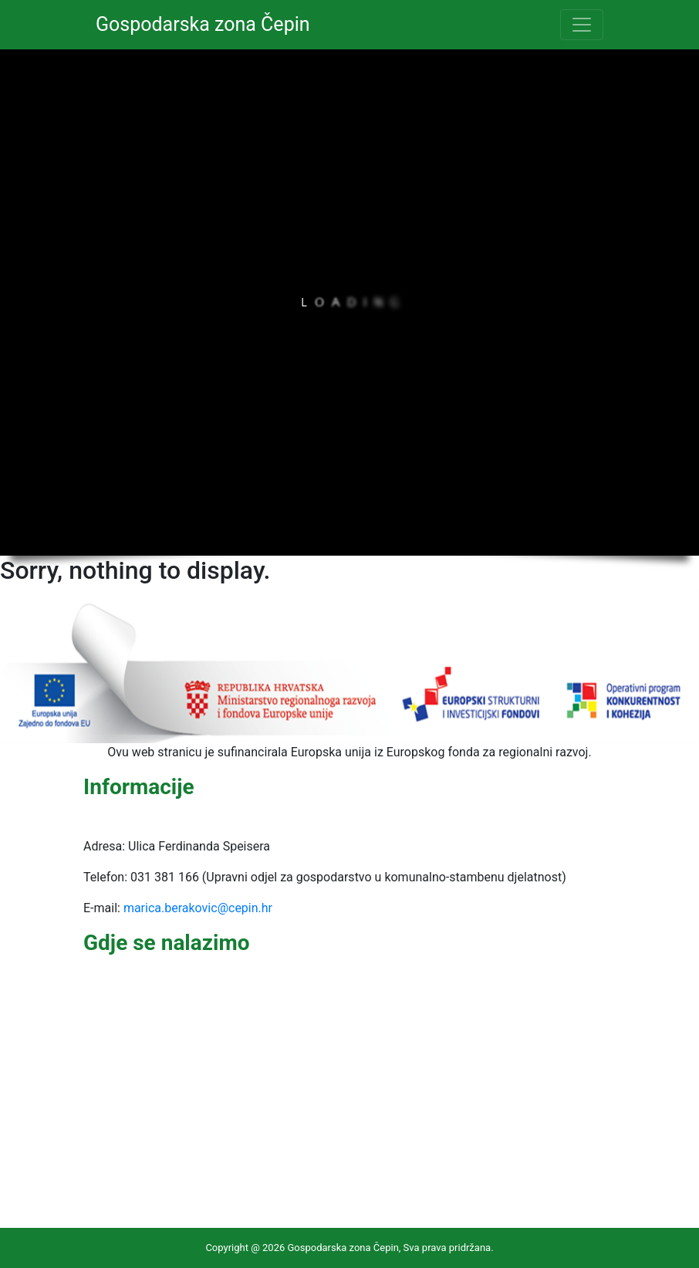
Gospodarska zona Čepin (203, 24)
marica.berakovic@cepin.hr (197, 908)
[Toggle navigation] (581, 24)
